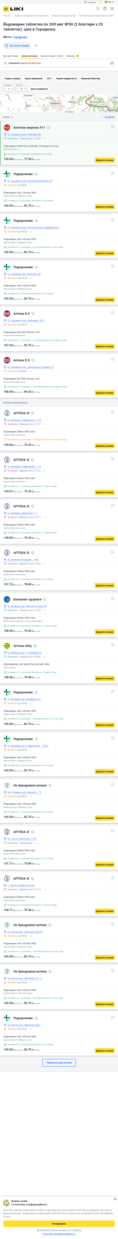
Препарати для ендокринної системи (96, 16)
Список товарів (105, 8)
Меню (6, 9)
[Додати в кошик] (105, 160)
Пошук (98, 8)
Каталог (7, 16)
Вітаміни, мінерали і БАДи (64, 16)
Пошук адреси (5, 63)
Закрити (115, 1199)
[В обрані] (112, 126)
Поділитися (36, 46)
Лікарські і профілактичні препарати (31, 16)
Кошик (112, 8)
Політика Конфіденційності (59, 1233)
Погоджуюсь (59, 1223)
